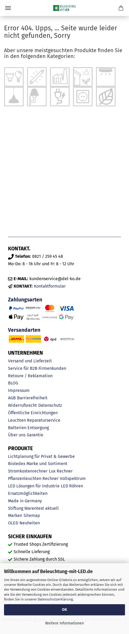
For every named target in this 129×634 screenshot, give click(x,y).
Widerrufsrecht (22, 405)
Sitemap (32, 515)
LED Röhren (72, 485)
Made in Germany (25, 500)
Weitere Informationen (64, 623)
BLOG (13, 383)
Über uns (16, 434)
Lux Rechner (61, 471)
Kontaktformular (50, 286)
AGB (12, 397)
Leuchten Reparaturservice (34, 420)
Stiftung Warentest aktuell (33, 508)
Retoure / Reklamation (30, 375)
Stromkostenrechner (28, 471)
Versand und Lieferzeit (30, 360)
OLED (13, 522)
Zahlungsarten (25, 300)
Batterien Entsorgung (28, 427)
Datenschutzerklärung (55, 599)
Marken (15, 515)
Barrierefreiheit (32, 397)
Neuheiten (29, 522)
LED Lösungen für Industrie (34, 485)
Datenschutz (50, 405)
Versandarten (24, 330)
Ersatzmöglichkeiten (28, 493)
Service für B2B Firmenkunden (37, 368)
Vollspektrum (73, 478)
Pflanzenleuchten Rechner (33, 478)
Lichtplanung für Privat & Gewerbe (41, 456)
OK (64, 609)
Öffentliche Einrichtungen (33, 412)
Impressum (19, 390)
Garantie (35, 434)
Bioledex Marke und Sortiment (37, 463)
